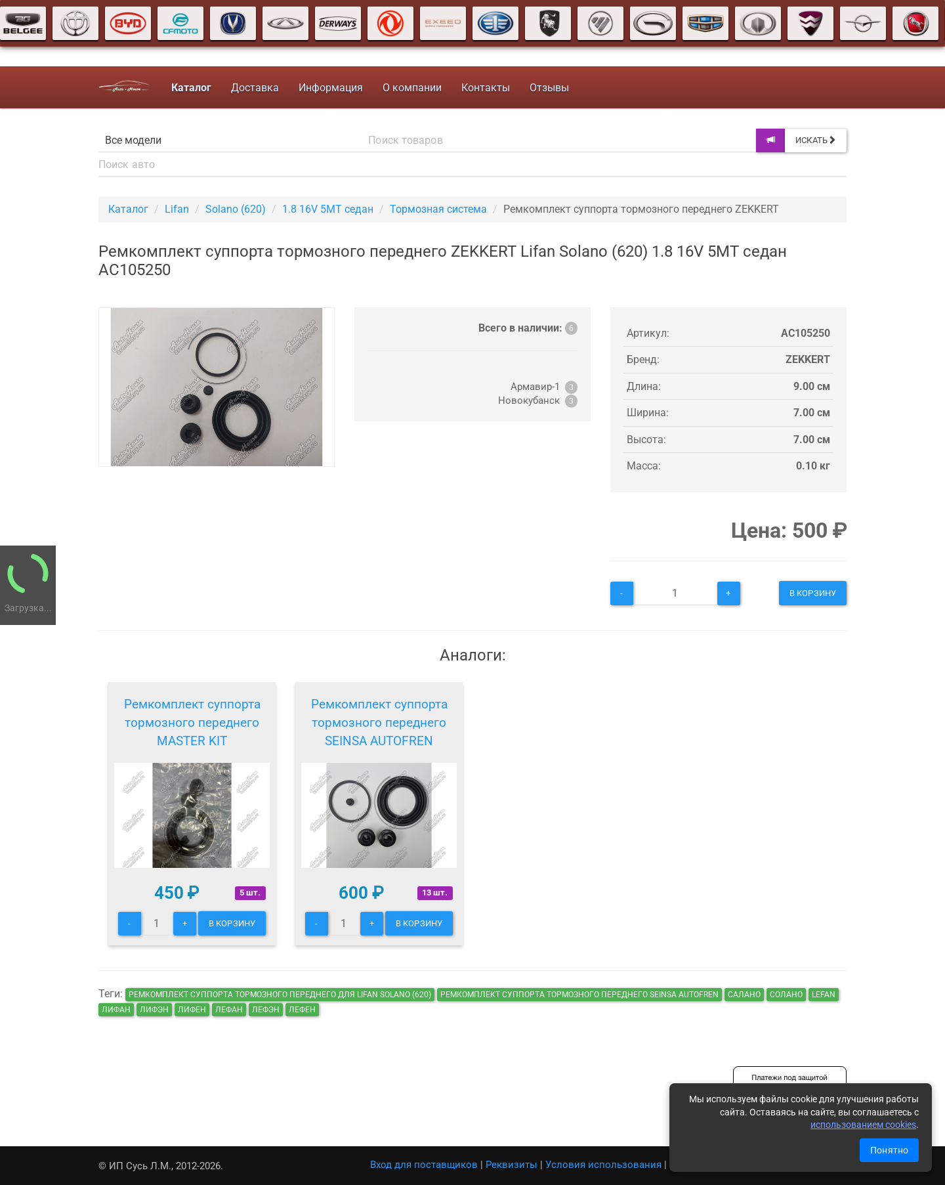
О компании (412, 87)
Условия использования (603, 1165)
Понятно (889, 1150)
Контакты (485, 87)
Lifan (177, 209)
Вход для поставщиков (424, 1165)
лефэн (266, 1009)
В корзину (812, 593)
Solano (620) (235, 209)
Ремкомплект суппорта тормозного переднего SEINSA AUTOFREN (379, 722)
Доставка (255, 87)
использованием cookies (863, 1124)
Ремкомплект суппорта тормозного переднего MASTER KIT (192, 722)
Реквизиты (511, 1165)
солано (786, 994)
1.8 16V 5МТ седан (327, 209)
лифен (192, 1009)
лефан (229, 1009)
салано (744, 994)
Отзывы (549, 87)
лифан (116, 1009)
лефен (302, 1009)
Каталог (128, 209)
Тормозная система (438, 209)
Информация (331, 87)
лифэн (154, 1009)
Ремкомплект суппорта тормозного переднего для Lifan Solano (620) (280, 994)
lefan (823, 994)
